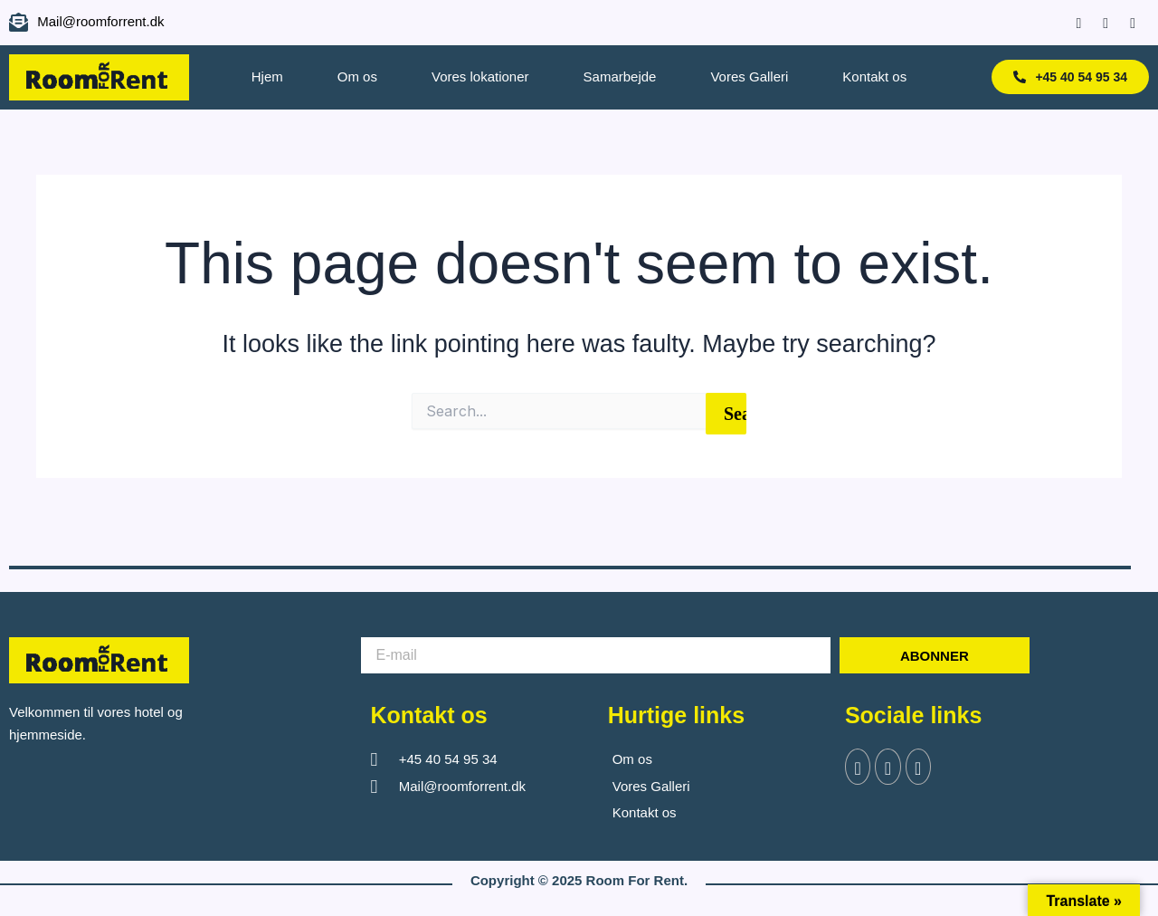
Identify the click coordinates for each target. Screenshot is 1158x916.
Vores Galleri (749, 76)
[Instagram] (1097, 22)
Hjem (267, 76)
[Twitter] (889, 768)
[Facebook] (1069, 22)
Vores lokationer (480, 76)
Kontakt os (874, 76)
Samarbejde (620, 76)
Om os (357, 76)
